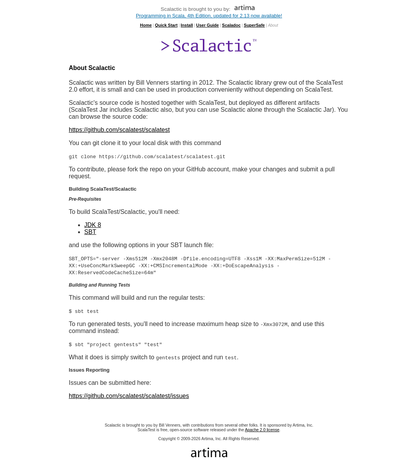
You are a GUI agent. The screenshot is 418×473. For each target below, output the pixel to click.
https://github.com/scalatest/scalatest (119, 129)
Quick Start (166, 25)
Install (187, 25)
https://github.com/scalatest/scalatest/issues (129, 396)
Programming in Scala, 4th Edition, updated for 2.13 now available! (209, 16)
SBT (90, 232)
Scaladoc (231, 25)
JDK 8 (92, 225)
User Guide (207, 25)
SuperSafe (254, 25)
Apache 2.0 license (262, 429)
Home (146, 25)
